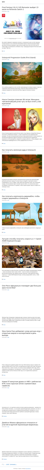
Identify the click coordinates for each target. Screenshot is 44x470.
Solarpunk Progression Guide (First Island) (19, 57)
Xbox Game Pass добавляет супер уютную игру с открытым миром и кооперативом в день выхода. (22, 333)
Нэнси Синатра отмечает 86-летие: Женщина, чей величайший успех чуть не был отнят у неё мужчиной (21, 101)
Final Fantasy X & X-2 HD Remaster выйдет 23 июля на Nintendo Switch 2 (20, 8)
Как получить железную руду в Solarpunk (19, 150)
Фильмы (5, 416)
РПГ (4, 51)
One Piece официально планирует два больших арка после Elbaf (21, 287)
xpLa (3, 2)
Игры (4, 93)
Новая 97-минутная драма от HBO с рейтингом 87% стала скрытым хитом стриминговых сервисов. (21, 383)
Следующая (13, 464)
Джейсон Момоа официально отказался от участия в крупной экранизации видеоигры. (20, 423)
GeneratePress (28, 468)
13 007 (7, 464)
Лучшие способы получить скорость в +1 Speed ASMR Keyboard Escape (21, 240)
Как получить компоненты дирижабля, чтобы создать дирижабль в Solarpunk (21, 197)
